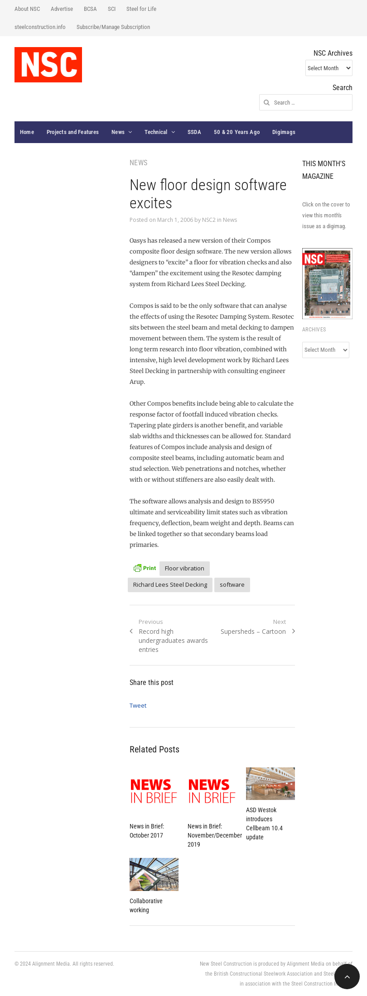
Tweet (138, 705)
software (232, 584)
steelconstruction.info (40, 27)
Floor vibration (184, 568)
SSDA (194, 132)
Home (27, 132)
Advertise (62, 8)
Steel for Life (141, 8)
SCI (112, 8)
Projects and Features (73, 132)
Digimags (283, 132)
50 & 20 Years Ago (237, 132)
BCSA (90, 8)
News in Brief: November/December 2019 (215, 835)
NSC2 (209, 220)
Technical (156, 132)
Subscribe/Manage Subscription (113, 27)
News (118, 132)
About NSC (27, 8)
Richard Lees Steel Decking (170, 584)
